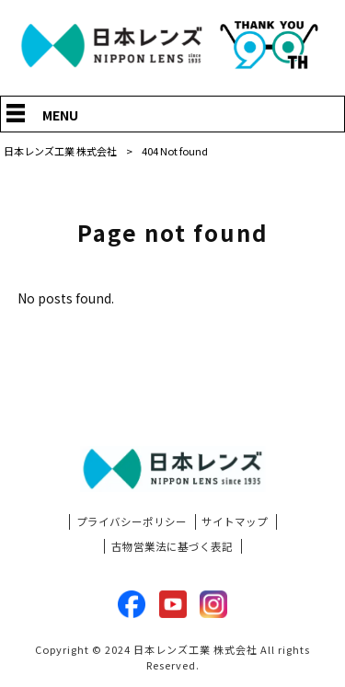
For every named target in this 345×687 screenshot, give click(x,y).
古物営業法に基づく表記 (172, 546)
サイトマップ (234, 521)
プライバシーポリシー (131, 521)
